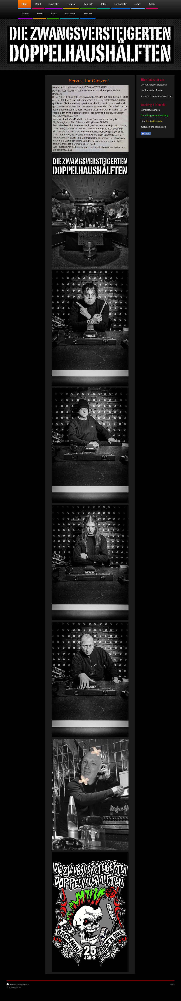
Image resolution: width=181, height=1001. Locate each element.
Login (172, 984)
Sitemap (25, 984)
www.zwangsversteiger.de (154, 84)
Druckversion (14, 984)
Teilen (146, 133)
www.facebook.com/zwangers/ (156, 96)
